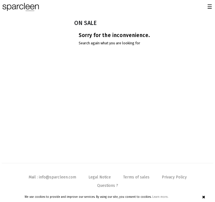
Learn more (160, 197)
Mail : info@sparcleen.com (52, 177)
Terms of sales (136, 177)
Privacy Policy (174, 177)
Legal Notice (99, 177)
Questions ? (107, 185)
